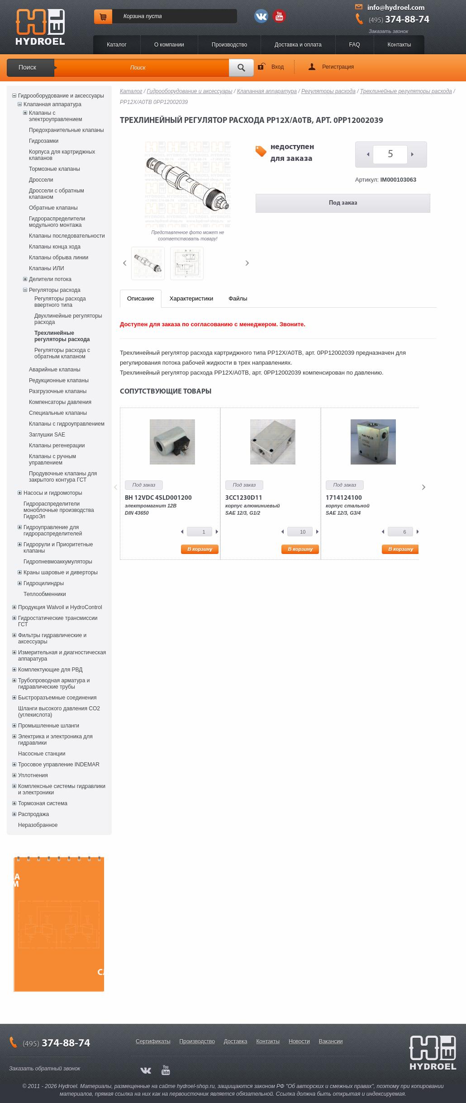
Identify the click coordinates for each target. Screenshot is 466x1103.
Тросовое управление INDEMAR (59, 764)
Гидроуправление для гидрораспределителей (53, 530)
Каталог (117, 45)
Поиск (27, 67)
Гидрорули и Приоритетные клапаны (58, 547)
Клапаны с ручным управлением (52, 459)
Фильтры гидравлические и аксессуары (52, 638)
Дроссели (41, 180)
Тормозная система (42, 803)
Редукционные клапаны (59, 380)
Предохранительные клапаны (66, 130)
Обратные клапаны (53, 208)
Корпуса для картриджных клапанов (62, 155)
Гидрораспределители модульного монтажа (57, 222)
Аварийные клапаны (55, 369)
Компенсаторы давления (60, 402)
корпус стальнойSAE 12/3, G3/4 (348, 505)
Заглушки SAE (47, 435)
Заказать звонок (388, 31)
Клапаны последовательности (67, 236)
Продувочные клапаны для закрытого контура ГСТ (63, 476)
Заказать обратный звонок (44, 1068)
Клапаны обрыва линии (58, 257)
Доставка (235, 1041)
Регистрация (338, 67)
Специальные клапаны (58, 413)
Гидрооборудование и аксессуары (61, 96)
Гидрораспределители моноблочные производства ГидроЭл (59, 510)
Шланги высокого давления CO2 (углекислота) (59, 711)
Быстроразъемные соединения (57, 698)
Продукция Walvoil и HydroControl (60, 607)
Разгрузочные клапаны (57, 391)
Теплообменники (45, 594)
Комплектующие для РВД (50, 669)
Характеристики (191, 298)
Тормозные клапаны (54, 169)
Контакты (399, 45)
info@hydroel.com (396, 8)
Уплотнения (33, 775)
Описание (140, 298)
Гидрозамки (43, 141)
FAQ (354, 45)
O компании (169, 45)
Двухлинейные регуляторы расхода (68, 319)
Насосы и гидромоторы (53, 493)
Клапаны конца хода (55, 247)
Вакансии (331, 1041)
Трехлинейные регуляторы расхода (62, 336)
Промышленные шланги (48, 726)
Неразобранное (37, 825)
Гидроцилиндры (44, 583)
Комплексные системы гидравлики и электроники (61, 789)
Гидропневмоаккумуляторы (58, 562)
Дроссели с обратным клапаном (56, 194)
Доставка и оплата (298, 45)
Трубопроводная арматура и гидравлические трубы (54, 683)
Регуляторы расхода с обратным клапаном (62, 353)
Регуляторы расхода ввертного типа (60, 302)
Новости (299, 1041)
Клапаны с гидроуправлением (67, 424)
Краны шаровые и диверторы (61, 572)
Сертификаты (153, 1041)
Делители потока (50, 279)
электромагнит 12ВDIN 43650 (158, 505)
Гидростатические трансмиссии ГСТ (58, 621)
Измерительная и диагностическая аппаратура (62, 655)
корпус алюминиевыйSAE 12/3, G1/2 (252, 505)
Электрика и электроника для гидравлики (55, 739)
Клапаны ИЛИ (46, 268)
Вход (277, 67)
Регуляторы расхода (55, 290)
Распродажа (33, 814)
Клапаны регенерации (57, 445)
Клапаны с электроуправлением (55, 116)
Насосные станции (41, 754)
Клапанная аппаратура (52, 104)
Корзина (134, 16)
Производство (229, 45)
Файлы (237, 298)
